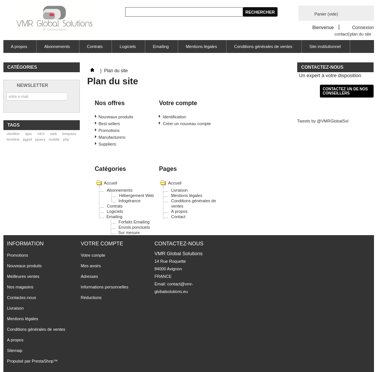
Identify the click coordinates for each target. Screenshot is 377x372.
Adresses (89, 276)
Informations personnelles (105, 287)
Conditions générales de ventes (263, 46)
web (53, 134)
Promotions (109, 130)
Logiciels (127, 46)
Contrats (95, 46)
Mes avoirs (91, 266)
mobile (54, 139)
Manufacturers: (112, 137)
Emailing (161, 46)
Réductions (91, 297)
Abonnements (57, 46)
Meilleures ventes (23, 276)
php (66, 139)
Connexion (363, 27)
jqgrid (27, 139)
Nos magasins (20, 287)
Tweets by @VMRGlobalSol (323, 121)
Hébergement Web (136, 195)
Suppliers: (108, 144)
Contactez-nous (21, 297)
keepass (69, 134)
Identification (174, 117)
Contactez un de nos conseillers (345, 91)
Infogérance (130, 200)
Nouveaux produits (116, 117)
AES (41, 134)
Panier (326, 14)
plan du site (360, 34)
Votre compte (102, 243)
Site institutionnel (325, 46)
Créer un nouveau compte (187, 123)
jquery (40, 139)
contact (341, 34)
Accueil (110, 183)
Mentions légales (201, 46)
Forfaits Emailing (134, 222)
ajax (28, 134)
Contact (178, 216)
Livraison (179, 190)
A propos (19, 46)
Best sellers (109, 123)
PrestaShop (42, 361)
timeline (12, 139)
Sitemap (14, 350)
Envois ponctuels (134, 227)
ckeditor (13, 134)
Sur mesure (129, 232)
